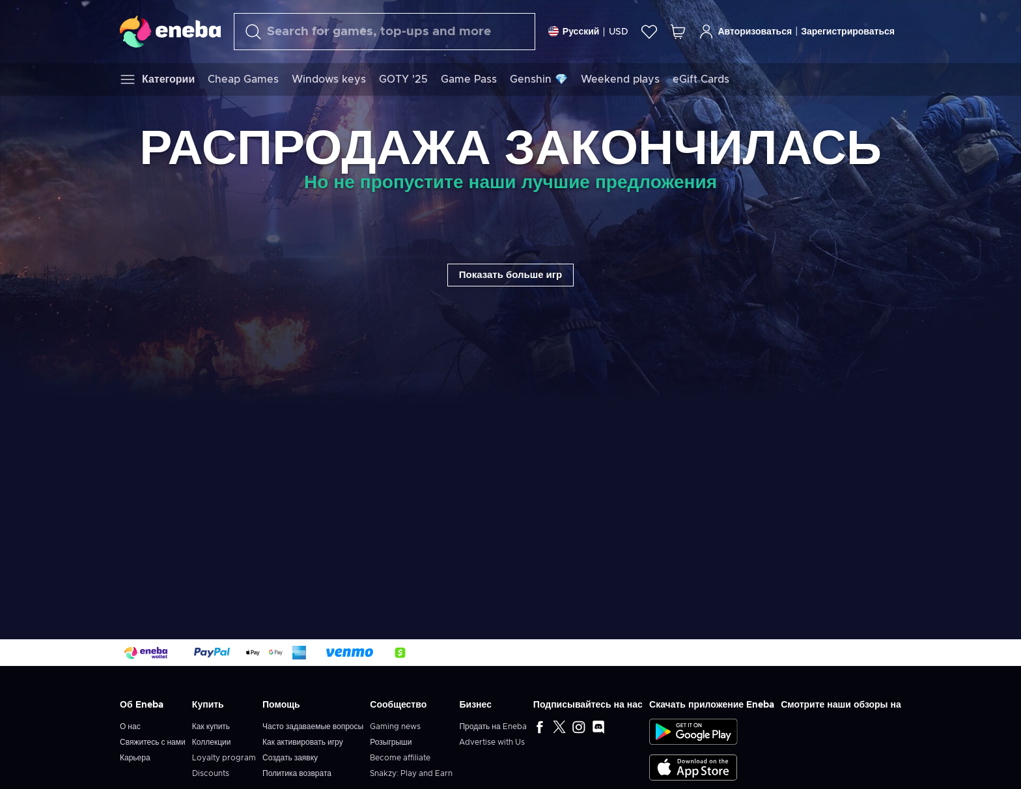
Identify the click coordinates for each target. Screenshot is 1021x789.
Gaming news (395, 726)
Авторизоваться (745, 31)
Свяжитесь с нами (153, 742)
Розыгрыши (391, 742)
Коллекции (211, 742)
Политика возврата (296, 773)
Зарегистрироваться (848, 31)
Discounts (210, 773)
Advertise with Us (492, 742)
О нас (130, 726)
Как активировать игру (302, 742)
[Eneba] (170, 31)
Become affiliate (400, 758)
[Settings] (589, 31)
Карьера (135, 758)
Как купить (211, 726)
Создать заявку (290, 758)
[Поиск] (384, 31)
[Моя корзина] (678, 31)
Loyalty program (224, 758)
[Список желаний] (649, 31)
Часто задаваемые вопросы (312, 726)
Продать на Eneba (492, 726)
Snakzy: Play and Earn (411, 773)
